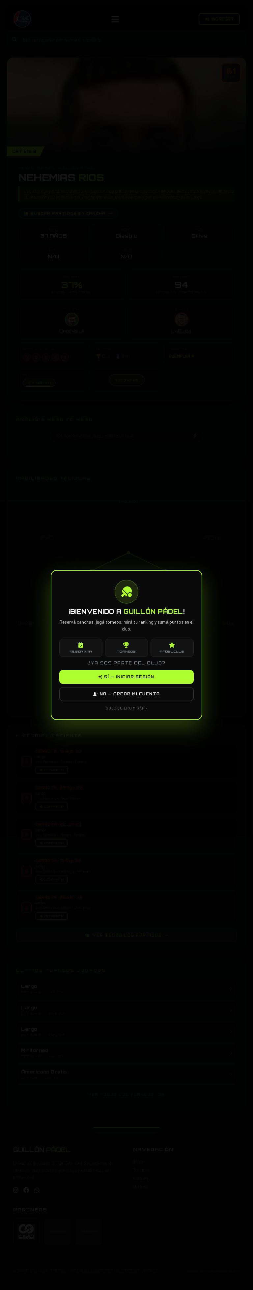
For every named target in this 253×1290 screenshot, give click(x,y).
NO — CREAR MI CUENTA (126, 694)
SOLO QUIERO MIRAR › (127, 708)
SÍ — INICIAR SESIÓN (126, 677)
